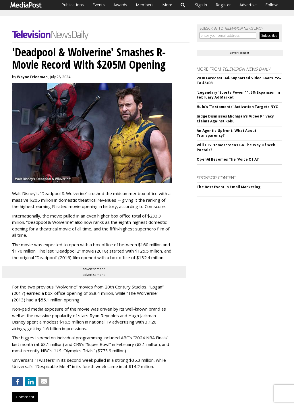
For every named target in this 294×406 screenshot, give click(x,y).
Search (183, 5)
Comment (25, 396)
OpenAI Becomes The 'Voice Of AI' (228, 159)
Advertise (248, 4)
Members (145, 4)
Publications (72, 4)
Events (98, 4)
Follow (271, 4)
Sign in (201, 4)
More (167, 4)
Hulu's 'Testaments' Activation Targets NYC (237, 106)
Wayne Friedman (32, 76)
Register (223, 4)
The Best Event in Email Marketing (228, 186)
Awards (120, 4)
